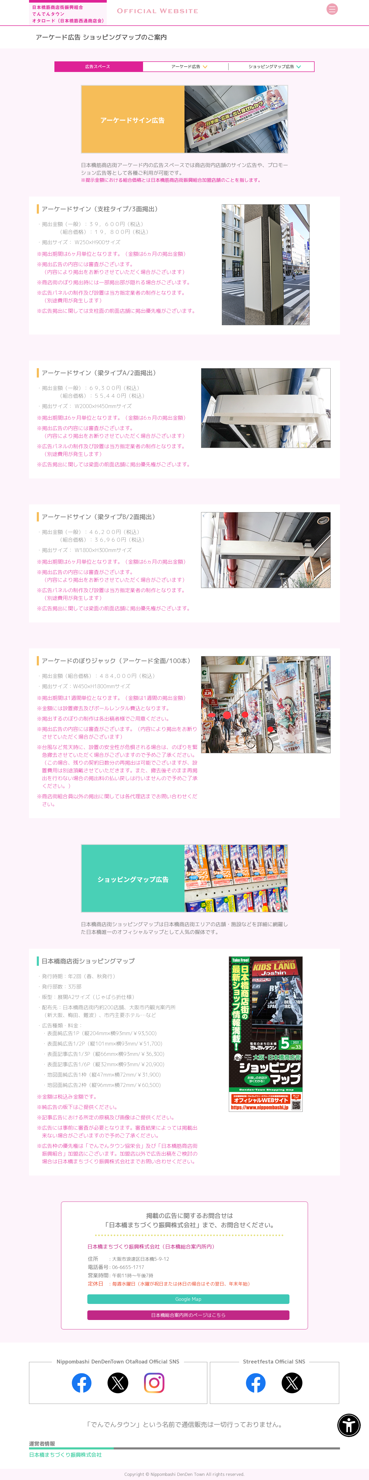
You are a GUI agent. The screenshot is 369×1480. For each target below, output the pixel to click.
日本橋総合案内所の (188, 1315)
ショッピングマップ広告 (271, 66)
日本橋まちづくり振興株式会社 (65, 1454)
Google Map (188, 1299)
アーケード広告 (185, 66)
